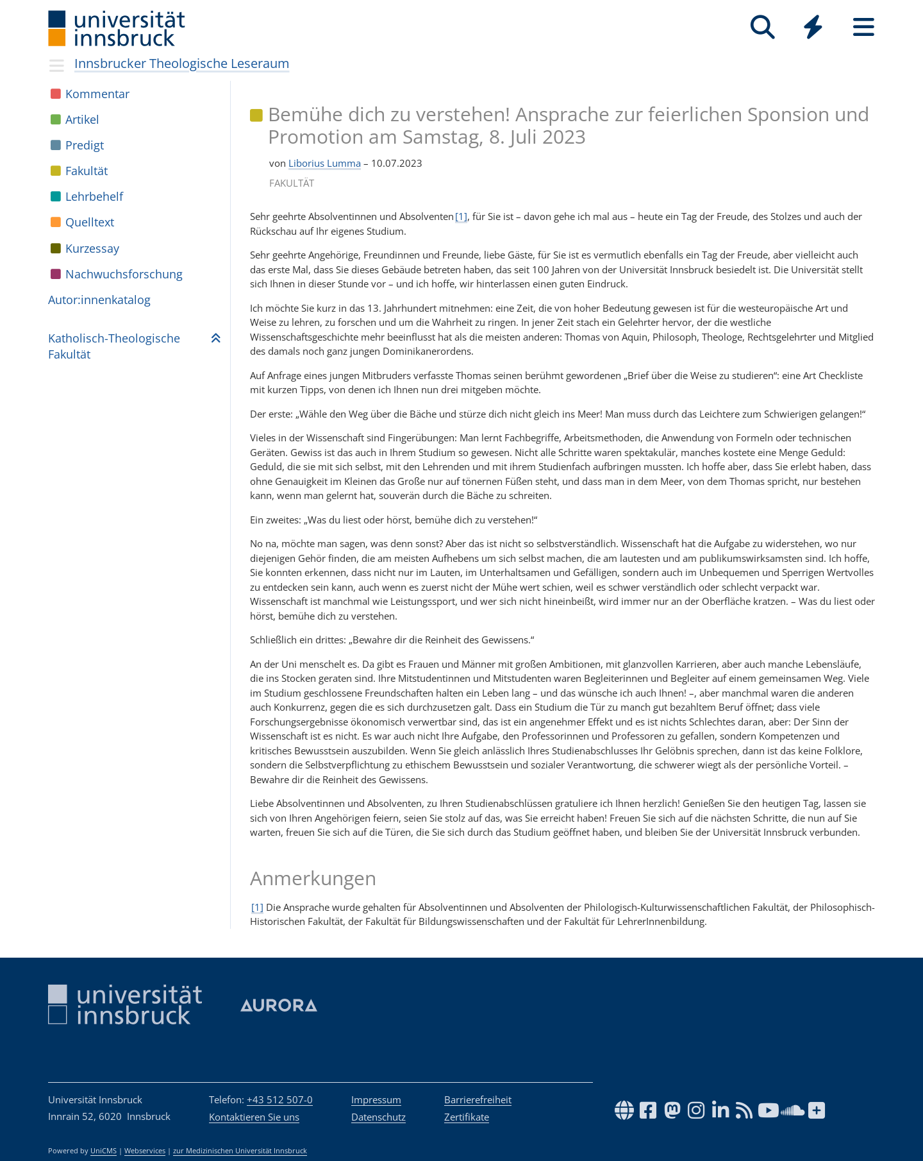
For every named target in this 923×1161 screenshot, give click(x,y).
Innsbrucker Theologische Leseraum (182, 63)
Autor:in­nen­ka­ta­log (99, 299)
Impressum (376, 1099)
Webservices (144, 1150)
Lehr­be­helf (94, 196)
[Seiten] (863, 27)
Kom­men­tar (97, 93)
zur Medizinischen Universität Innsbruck (240, 1150)
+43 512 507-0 (280, 1099)
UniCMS (103, 1150)
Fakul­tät (86, 170)
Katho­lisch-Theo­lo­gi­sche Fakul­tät (114, 346)
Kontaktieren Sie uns (254, 1116)
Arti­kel (82, 119)
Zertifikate (466, 1116)
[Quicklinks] (813, 27)
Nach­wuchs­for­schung (124, 274)
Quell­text (89, 222)
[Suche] (762, 27)
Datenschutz (378, 1116)
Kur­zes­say (92, 248)
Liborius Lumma (324, 163)
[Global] (813, 28)
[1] (461, 216)
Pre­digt (84, 145)
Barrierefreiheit (477, 1099)
